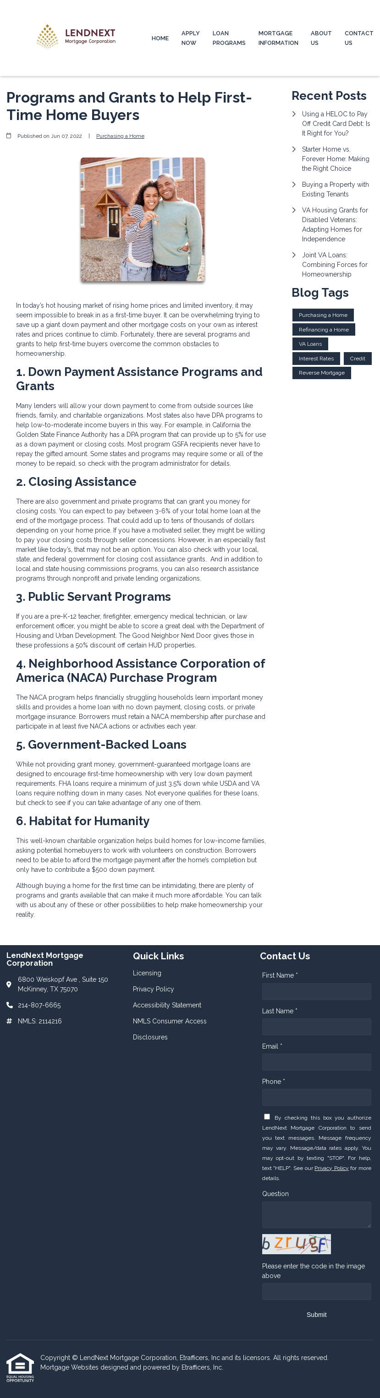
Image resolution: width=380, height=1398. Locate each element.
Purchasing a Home (120, 136)
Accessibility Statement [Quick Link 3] (167, 1005)
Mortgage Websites (70, 1367)
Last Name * (279, 1011)
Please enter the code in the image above (313, 1270)
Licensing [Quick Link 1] (147, 973)
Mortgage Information (278, 38)
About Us (321, 38)
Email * (272, 1046)
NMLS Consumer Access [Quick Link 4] (170, 1021)
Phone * (273, 1081)
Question (275, 1193)
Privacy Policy (331, 1168)
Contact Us (359, 38)
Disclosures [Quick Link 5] (150, 1037)
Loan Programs (229, 38)
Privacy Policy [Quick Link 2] (153, 989)
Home (160, 38)
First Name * (280, 975)
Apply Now (191, 38)
